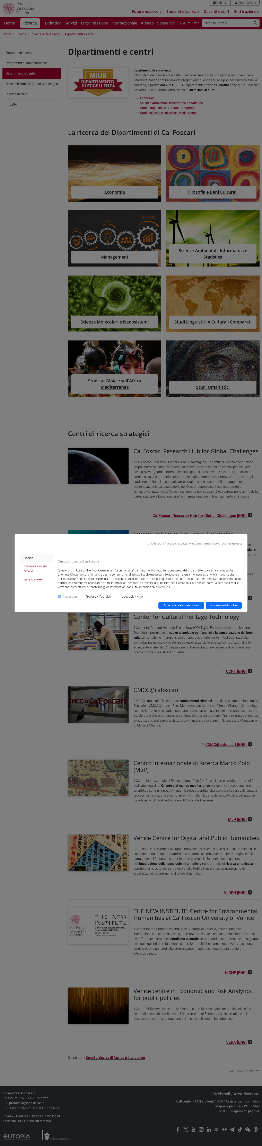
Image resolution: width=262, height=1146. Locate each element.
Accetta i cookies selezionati (181, 605)
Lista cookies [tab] (33, 579)
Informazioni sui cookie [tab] (35, 568)
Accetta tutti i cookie (224, 605)
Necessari (70, 596)
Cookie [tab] (28, 558)
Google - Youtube (98, 596)
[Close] (242, 539)
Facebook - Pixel (131, 596)
